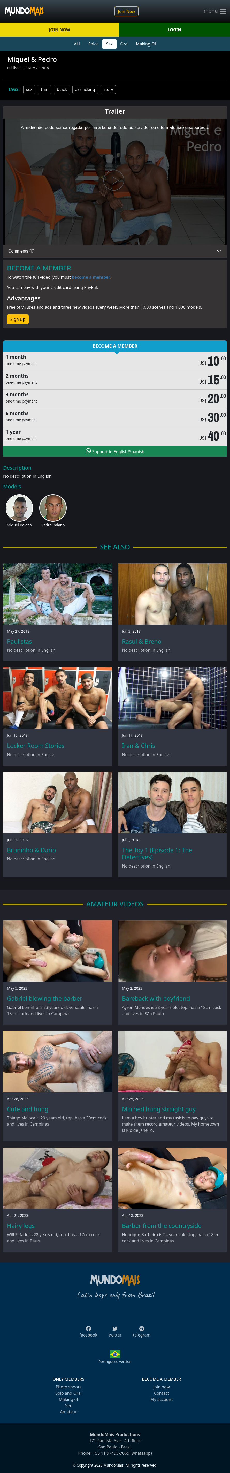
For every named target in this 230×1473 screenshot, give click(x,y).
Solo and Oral (68, 1393)
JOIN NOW (59, 30)
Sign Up (17, 319)
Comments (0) (21, 251)
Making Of (146, 44)
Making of (68, 1399)
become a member (91, 277)
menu (215, 11)
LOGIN (174, 30)
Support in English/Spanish (115, 451)
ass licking (85, 89)
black (62, 89)
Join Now (126, 11)
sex (29, 89)
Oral (124, 44)
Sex (109, 44)
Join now (161, 1387)
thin (45, 89)
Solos (93, 44)
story (108, 89)
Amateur (68, 1412)
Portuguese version (115, 1361)
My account (161, 1399)
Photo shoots (68, 1387)
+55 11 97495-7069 (111, 1453)
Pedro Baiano (53, 524)
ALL (77, 44)
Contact (161, 1393)
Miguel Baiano (19, 524)
